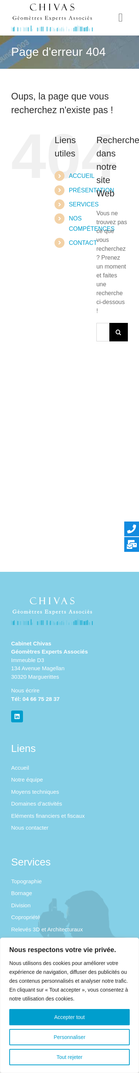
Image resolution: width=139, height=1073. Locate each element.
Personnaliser (70, 1037)
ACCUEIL (82, 176)
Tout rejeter (69, 1057)
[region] (69, 1005)
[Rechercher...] (102, 332)
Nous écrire (25, 690)
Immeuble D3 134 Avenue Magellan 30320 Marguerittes (37, 668)
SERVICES (84, 204)
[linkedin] (17, 716)
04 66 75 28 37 (41, 699)
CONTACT (83, 243)
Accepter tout (69, 1017)
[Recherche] (118, 332)
